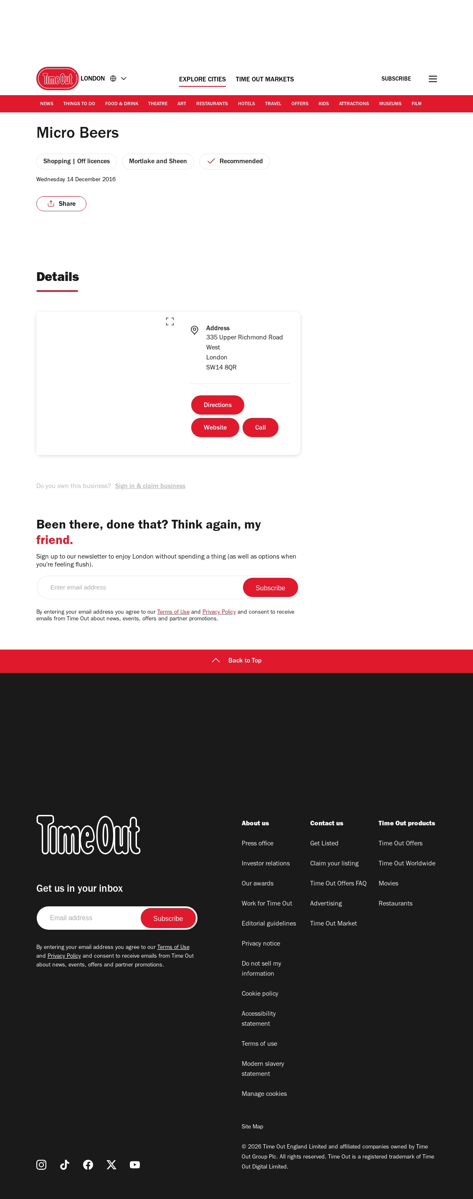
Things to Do (79, 104)
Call (260, 428)
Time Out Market (333, 924)
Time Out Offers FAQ (338, 884)
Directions (218, 405)
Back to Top (237, 661)
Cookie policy (260, 994)
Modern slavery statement (263, 1069)
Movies (388, 884)
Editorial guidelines (269, 924)
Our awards (257, 884)
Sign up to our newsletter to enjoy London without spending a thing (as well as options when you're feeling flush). (166, 561)
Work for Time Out (267, 904)
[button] (170, 321)
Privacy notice (261, 944)
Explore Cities (202, 80)
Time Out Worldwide (407, 864)
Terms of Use (173, 613)
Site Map (252, 1128)
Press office (257, 844)
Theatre (157, 104)
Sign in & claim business (150, 486)
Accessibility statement (259, 1019)
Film (417, 104)
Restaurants (212, 104)
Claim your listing (334, 864)
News (46, 104)
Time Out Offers (400, 844)
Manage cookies (264, 1094)
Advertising (326, 904)
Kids (324, 104)
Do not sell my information (261, 969)
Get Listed (324, 844)
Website (215, 428)
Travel (273, 104)
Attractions (354, 104)
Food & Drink (121, 104)
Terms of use (259, 1044)
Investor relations (266, 864)
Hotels (246, 104)
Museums (390, 104)
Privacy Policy (219, 613)
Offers (300, 104)
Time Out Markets (265, 80)
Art (181, 104)
